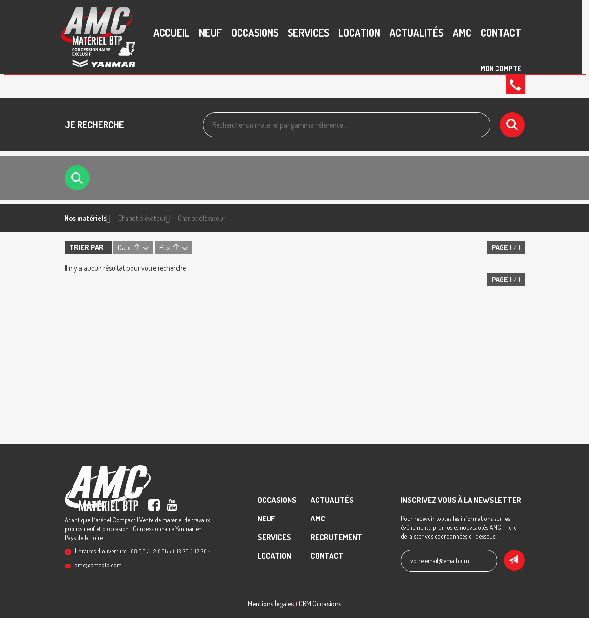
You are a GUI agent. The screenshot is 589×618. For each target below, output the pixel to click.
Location (359, 32)
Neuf (210, 32)
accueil (171, 32)
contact (501, 32)
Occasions (255, 32)
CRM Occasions (320, 603)
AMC (462, 32)
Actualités (416, 32)
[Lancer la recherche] (512, 124)
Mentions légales (271, 603)
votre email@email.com (439, 561)
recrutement (336, 537)
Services (308, 32)
